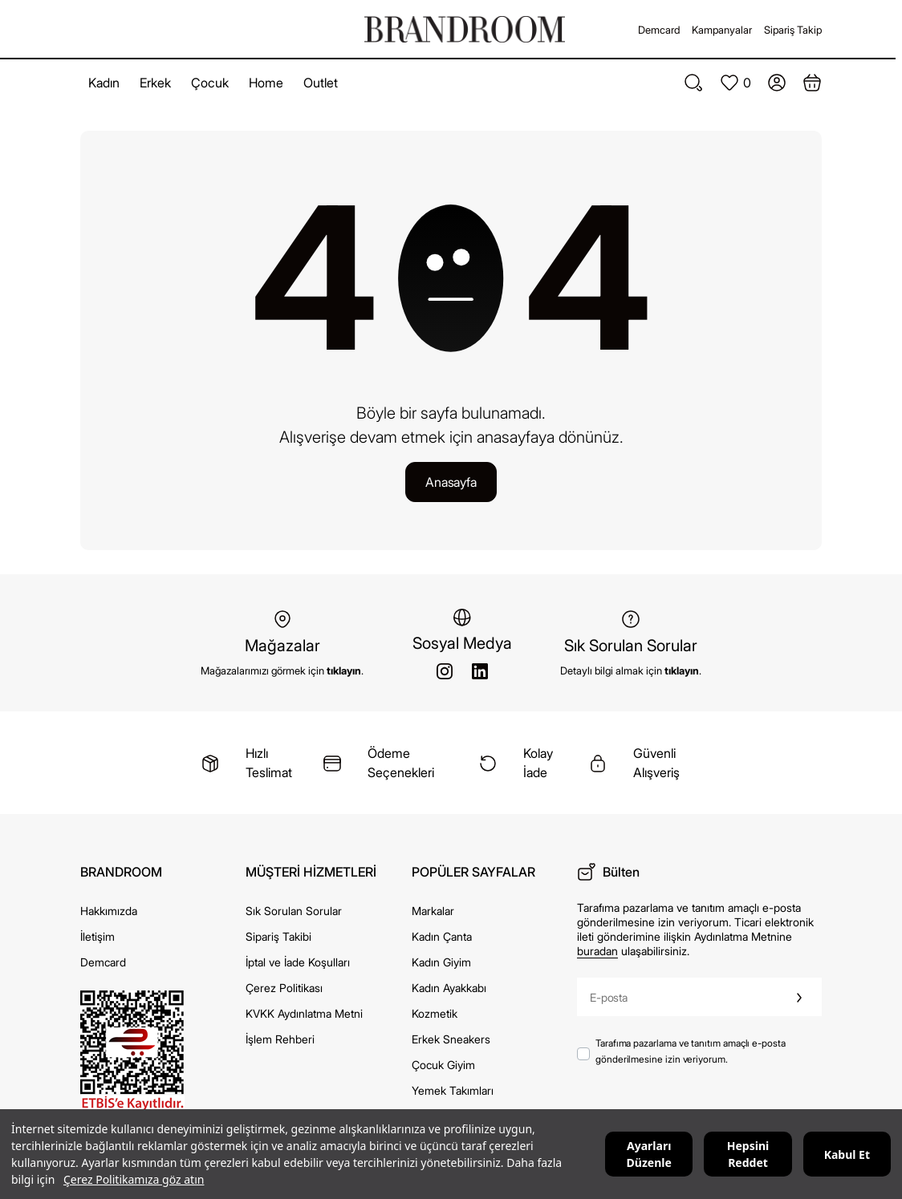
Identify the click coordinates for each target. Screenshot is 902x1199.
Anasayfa (451, 482)
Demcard (659, 29)
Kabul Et (847, 1154)
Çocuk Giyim (443, 1064)
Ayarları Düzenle (649, 1154)
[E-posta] (677, 997)
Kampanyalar (722, 29)
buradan (597, 951)
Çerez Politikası (284, 987)
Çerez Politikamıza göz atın (134, 1179)
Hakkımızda (108, 910)
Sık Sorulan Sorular (294, 910)
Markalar (433, 910)
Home (266, 83)
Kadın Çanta (442, 936)
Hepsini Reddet (748, 1154)
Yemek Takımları (453, 1090)
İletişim (97, 936)
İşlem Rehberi (280, 1039)
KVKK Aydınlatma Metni (304, 1013)
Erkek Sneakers (451, 1039)
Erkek (155, 83)
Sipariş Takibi (278, 936)
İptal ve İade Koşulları (298, 962)
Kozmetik (434, 1013)
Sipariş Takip (793, 29)
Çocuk (210, 83)
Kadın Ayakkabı (449, 987)
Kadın (104, 83)
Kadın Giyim (441, 962)
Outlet (320, 83)
